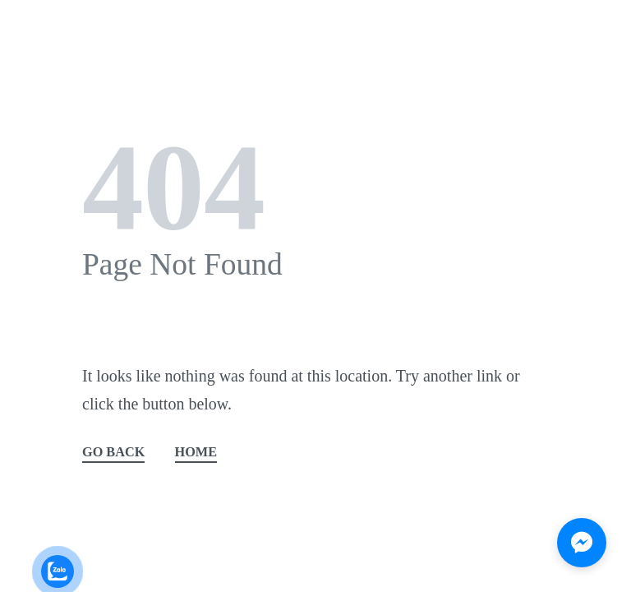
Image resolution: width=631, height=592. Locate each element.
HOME (196, 453)
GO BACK (113, 453)
